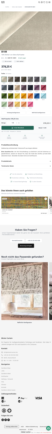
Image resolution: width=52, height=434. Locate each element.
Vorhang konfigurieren (13, 112)
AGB (22, 426)
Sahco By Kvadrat (17, 7)
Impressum (22, 429)
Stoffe (7, 7)
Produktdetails (6, 161)
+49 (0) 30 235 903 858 (11, 355)
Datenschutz (44, 426)
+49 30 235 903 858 (34, 240)
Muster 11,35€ (42, 128)
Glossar (3, 384)
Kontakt (3, 387)
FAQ (2, 382)
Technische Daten (7, 166)
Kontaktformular (17, 240)
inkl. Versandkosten (46, 432)
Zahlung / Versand (7, 379)
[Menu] (49, 2)
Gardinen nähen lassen (8, 390)
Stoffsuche (4, 376)
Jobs (2, 371)
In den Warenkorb (17, 128)
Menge (26, 123)
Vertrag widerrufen (12, 426)
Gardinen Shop (5, 368)
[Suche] (39, 2)
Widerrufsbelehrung (32, 426)
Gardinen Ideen (6, 373)
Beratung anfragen (26, 245)
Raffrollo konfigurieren (38, 112)
